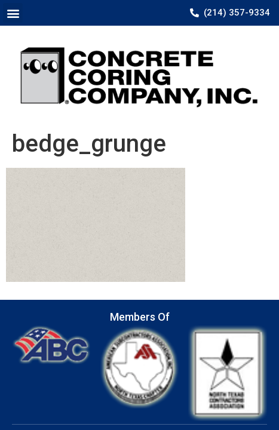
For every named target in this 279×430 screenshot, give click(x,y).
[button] (13, 13)
